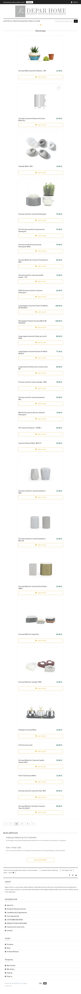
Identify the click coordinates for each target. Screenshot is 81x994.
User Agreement (13, 921)
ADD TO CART (40, 77)
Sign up (9, 978)
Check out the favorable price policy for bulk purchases (21, 875)
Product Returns (13, 956)
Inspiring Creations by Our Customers (21, 842)
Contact (10, 935)
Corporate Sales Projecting (49, 875)
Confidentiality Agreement (17, 917)
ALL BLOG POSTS (40, 865)
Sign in (9, 981)
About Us (10, 910)
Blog (8, 953)
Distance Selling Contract (16, 914)
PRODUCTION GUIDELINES (17, 928)
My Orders (10, 974)
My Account (11, 970)
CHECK (29, 2)
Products (10, 949)
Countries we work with (15, 932)
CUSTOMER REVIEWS (15, 924)
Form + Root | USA (13, 852)
